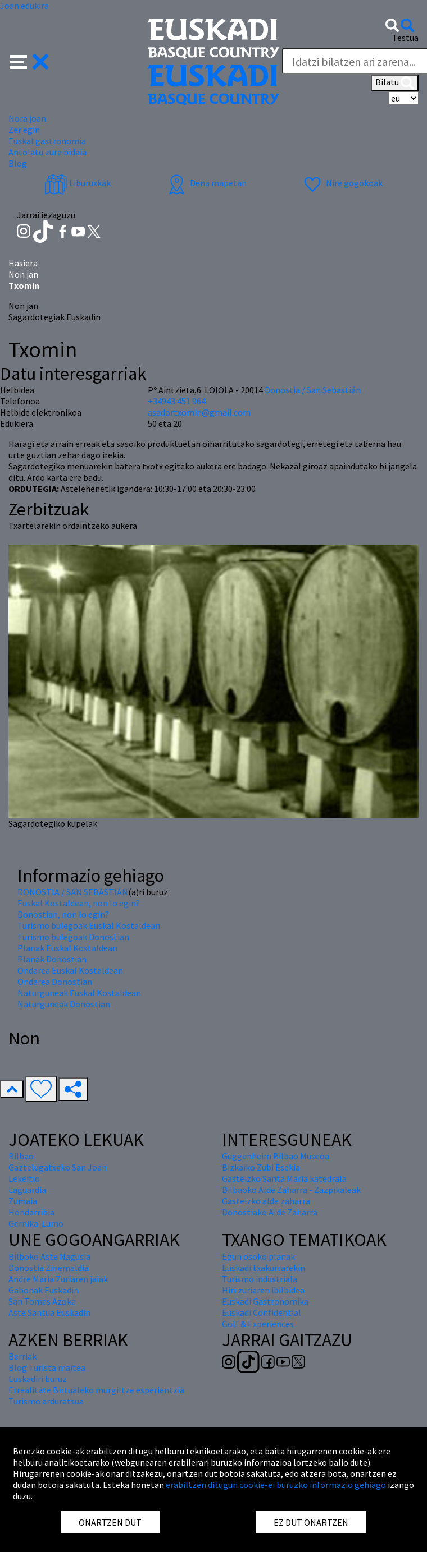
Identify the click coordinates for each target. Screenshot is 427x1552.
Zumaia (22, 1200)
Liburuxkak (77, 182)
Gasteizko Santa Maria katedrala (284, 1178)
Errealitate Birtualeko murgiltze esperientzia (96, 1390)
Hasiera (23, 263)
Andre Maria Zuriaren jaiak (58, 1278)
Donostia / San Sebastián (313, 389)
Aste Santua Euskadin (49, 1312)
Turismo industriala (259, 1278)
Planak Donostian (52, 959)
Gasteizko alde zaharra (266, 1200)
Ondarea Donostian (54, 981)
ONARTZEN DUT (110, 1522)
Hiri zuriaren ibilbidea (263, 1290)
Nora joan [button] (27, 118)
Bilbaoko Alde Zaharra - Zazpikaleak (291, 1189)
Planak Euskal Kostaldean (67, 948)
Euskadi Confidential (261, 1312)
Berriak (22, 1356)
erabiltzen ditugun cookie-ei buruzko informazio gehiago (276, 1484)
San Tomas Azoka (42, 1301)
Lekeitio (24, 1178)
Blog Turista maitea (46, 1367)
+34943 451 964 (177, 401)
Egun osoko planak (258, 1256)
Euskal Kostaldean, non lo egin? (78, 903)
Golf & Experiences (258, 1323)
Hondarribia (31, 1212)
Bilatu (394, 83)
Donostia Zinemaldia (48, 1267)
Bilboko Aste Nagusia (49, 1256)
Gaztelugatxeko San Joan (57, 1167)
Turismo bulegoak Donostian (73, 936)
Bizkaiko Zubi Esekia (261, 1167)
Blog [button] (17, 163)
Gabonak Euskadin (43, 1290)
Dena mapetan (206, 182)
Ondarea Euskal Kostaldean (70, 970)
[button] (29, 60)
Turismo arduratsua (46, 1401)
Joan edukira (24, 5)
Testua (405, 37)
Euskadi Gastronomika (265, 1301)
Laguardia (27, 1189)
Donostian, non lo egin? (63, 914)
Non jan (23, 274)
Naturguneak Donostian (63, 1004)
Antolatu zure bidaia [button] (47, 152)
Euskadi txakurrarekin (263, 1267)
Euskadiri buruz (37, 1378)
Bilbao (21, 1156)
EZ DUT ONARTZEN (311, 1522)
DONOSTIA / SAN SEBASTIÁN (72, 891)
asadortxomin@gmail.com (199, 412)
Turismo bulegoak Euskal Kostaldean (88, 925)
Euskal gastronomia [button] (47, 140)
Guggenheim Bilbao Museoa (275, 1156)
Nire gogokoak (342, 182)
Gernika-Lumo (35, 1223)
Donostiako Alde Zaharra (269, 1212)
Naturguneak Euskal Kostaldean (79, 992)
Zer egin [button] (24, 129)
